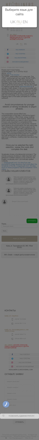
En (25, 22)
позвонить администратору (21, 416)
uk (12, 22)
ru (19, 22)
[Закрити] (34, 9)
